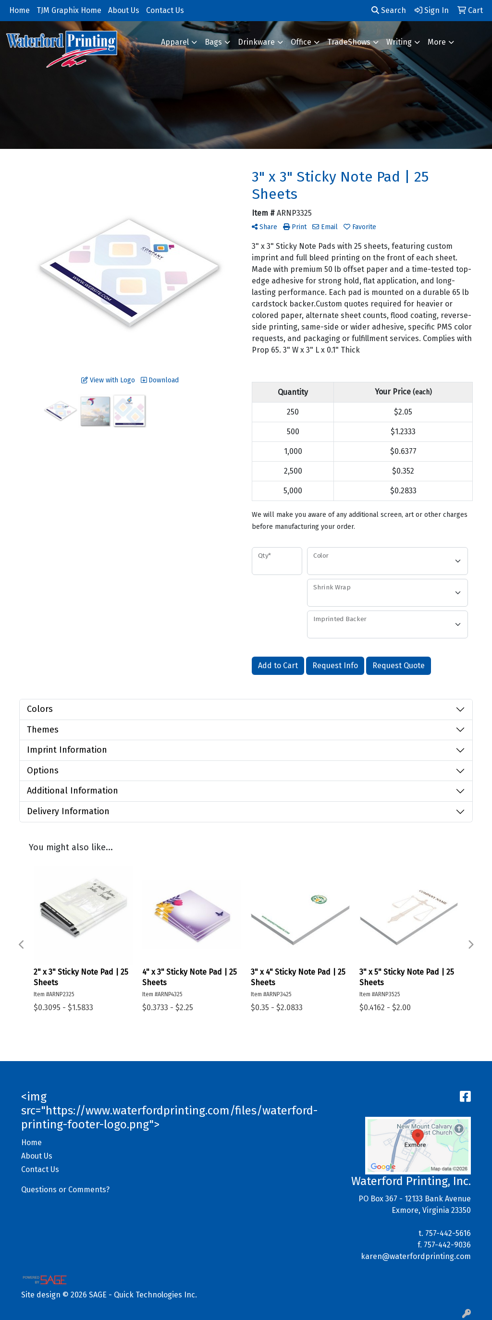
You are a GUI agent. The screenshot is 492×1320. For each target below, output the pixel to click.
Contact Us (40, 1169)
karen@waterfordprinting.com (416, 1256)
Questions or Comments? (65, 1189)
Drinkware (256, 42)
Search (388, 10)
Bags (213, 42)
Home (31, 1142)
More (437, 42)
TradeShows (348, 42)
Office (301, 42)
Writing (399, 42)
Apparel (175, 42)
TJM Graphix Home (69, 10)
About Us (36, 1156)
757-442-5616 (448, 1233)
